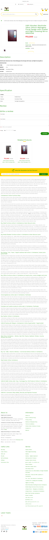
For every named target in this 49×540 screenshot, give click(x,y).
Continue (44, 133)
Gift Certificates (4, 458)
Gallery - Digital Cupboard (31, 456)
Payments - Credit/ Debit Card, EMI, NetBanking (39, 523)
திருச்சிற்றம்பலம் (29, 499)
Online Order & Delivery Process (32, 426)
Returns (27, 430)
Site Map (3, 449)
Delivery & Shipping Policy (31, 421)
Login (27, 1)
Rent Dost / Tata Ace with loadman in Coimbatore (34, 475)
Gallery (27, 453)
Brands (2, 456)
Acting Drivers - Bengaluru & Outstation (34, 489)
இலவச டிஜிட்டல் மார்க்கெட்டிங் (32, 462)
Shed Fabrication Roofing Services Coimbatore (36, 484)
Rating (2, 130)
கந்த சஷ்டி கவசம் (29, 497)
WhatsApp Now (19, 439)
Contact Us (28, 428)
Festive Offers (28, 449)
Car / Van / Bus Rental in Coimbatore (34, 478)
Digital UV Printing (29, 482)
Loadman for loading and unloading (33, 480)
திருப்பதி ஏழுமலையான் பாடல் (32, 501)
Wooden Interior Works (30, 460)
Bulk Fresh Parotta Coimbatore (32, 493)
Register (24, 1)
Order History (4, 451)
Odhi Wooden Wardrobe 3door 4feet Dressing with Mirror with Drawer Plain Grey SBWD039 (8, 161)
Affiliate (3, 460)
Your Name (3, 114)
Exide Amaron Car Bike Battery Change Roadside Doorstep (36, 471)
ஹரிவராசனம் (28, 503)
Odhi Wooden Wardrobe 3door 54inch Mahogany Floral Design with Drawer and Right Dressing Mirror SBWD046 (25, 20)
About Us (27, 415)
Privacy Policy (28, 419)
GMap (5, 429)
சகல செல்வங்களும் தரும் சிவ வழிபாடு (34, 506)
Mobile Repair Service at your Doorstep (34, 486)
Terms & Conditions (29, 424)
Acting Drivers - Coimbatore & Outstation (34, 491)
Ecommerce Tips (5, 462)
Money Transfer (29, 495)
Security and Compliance (42, 529)
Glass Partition (28, 464)
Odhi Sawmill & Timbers (30, 458)
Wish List (3, 453)
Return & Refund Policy (30, 417)
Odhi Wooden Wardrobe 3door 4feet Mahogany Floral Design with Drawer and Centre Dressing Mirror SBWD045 (24, 161)
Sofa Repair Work (29, 468)
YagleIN (6, 529)
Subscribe (44, 174)
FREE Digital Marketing (30, 451)
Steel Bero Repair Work (30, 466)
